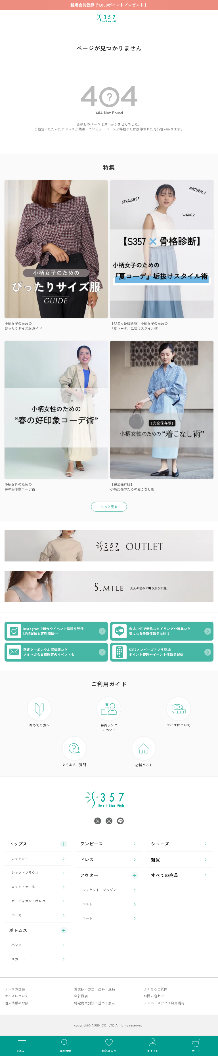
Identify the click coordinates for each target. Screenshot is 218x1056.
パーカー (18, 915)
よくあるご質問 (74, 752)
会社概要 (81, 995)
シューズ (160, 843)
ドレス (87, 859)
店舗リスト (144, 752)
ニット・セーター (25, 886)
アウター (89, 875)
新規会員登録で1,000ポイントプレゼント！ (109, 5)
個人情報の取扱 (16, 1002)
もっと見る (109, 506)
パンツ (16, 944)
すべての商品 (164, 875)
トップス (18, 843)
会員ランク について (109, 714)
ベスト (87, 903)
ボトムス (18, 930)
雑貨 (155, 859)
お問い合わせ (154, 995)
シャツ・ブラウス (25, 872)
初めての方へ (39, 712)
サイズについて (178, 712)
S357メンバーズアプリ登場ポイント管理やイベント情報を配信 (147, 652)
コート (87, 918)
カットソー (19, 858)
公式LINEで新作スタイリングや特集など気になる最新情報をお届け (151, 631)
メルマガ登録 (15, 989)
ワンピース (91, 843)
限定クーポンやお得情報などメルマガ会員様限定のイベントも (40, 652)
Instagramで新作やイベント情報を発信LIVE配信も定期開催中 (45, 631)
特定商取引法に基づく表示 (94, 1002)
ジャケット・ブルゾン (99, 889)
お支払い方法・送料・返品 (94, 989)
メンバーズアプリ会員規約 (164, 1002)
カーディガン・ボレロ (28, 900)
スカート (18, 958)
